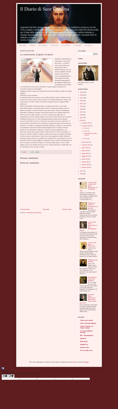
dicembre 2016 (86, 123)
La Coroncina (66, 45)
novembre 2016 (86, 126)
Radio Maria (84, 341)
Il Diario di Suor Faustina (44, 9)
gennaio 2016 (86, 167)
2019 (81, 112)
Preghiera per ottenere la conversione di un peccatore (93, 205)
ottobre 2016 (85, 142)
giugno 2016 (85, 153)
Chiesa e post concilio (86, 320)
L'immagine (77, 45)
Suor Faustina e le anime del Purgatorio (92, 278)
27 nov (85, 128)
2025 (81, 95)
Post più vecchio (66, 209)
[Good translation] (5, 376)
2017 (81, 117)
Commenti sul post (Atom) (33, 212)
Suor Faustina (42, 45)
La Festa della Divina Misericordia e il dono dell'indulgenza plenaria (88, 226)
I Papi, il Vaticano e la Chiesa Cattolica (86, 327)
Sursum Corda (84, 347)
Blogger (86, 362)
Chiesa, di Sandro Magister (88, 323)
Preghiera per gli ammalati (92, 260)
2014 (81, 174)
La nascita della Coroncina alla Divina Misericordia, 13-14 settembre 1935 (89, 187)
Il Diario (32, 45)
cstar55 (74, 362)
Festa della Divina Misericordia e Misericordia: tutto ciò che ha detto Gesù (88, 299)
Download (88, 45)
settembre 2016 (86, 145)
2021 (81, 106)
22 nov (85, 131)
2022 (81, 103)
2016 (81, 120)
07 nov (85, 138)
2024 (81, 98)
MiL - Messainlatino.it (86, 335)
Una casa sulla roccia (86, 350)
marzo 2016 (85, 162)
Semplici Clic (84, 344)
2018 (81, 115)
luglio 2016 (85, 150)
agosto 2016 (85, 147)
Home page (22, 45)
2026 (81, 92)
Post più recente (25, 209)
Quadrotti (83, 338)
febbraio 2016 (86, 164)
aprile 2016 (85, 159)
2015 (81, 171)
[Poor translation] (11, 376)
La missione (54, 45)
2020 (81, 109)
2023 (81, 100)
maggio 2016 (85, 156)
